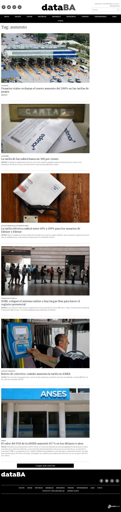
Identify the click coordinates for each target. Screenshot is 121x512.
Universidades (101, 16)
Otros (60, 21)
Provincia (42, 16)
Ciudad (29, 16)
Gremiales (56, 16)
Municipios (71, 16)
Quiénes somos (73, 491)
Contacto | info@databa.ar (53, 491)
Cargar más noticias (45, 465)
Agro (114, 16)
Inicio (6, 16)
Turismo (85, 16)
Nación (18, 16)
